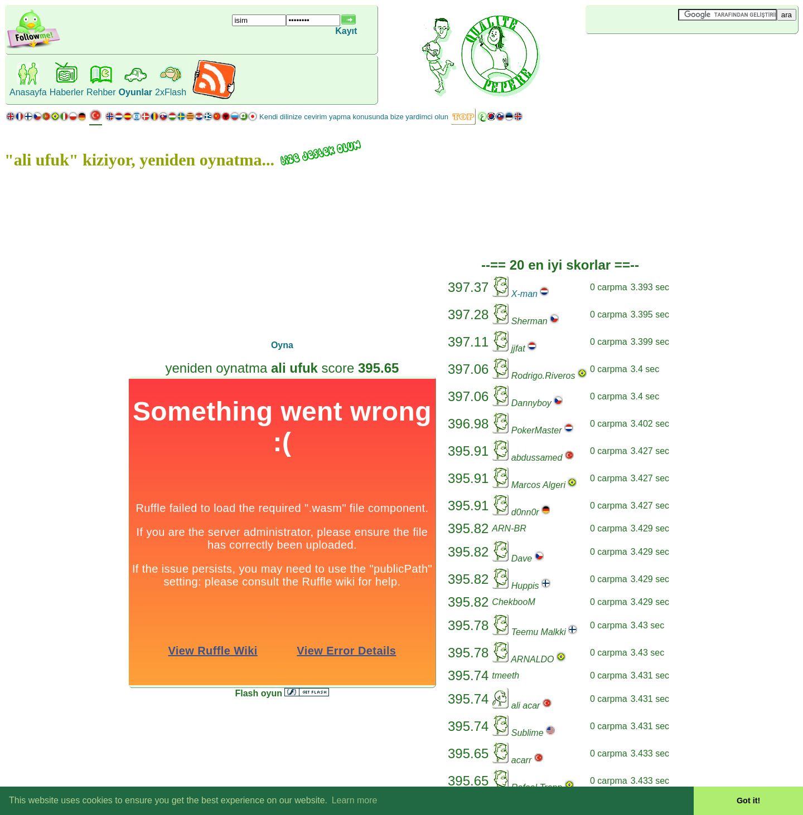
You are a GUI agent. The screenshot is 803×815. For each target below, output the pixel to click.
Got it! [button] (748, 800)
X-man (524, 294)
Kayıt (346, 31)
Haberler (67, 92)
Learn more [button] (355, 800)
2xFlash (170, 92)
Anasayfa (28, 92)
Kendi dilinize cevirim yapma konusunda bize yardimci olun (353, 117)
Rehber (100, 92)
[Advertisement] (652, 52)
